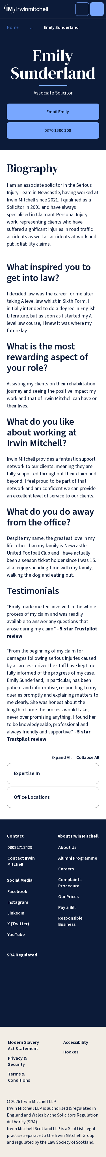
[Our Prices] (78, 896)
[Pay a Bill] (78, 907)
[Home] (13, 27)
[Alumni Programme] (78, 858)
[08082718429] (28, 847)
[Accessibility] (81, 1042)
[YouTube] (28, 934)
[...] (31, 27)
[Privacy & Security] (25, 1061)
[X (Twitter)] (28, 924)
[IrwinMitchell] (25, 9)
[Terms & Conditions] (25, 1077)
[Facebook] (28, 891)
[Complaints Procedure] (78, 883)
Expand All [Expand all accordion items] (61, 757)
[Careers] (78, 869)
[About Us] (78, 847)
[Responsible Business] (78, 921)
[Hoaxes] (81, 1052)
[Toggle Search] (82, 9)
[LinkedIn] (28, 913)
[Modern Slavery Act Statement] (25, 1045)
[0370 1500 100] (53, 130)
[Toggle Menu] (97, 9)
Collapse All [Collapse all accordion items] (87, 757)
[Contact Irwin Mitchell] (28, 861)
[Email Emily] (53, 112)
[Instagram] (28, 902)
